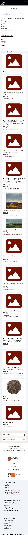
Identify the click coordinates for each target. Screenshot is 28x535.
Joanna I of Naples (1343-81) (12, 373)
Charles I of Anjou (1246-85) (11, 129)
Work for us (7, 507)
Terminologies (20, 13)
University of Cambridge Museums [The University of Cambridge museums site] (12, 500)
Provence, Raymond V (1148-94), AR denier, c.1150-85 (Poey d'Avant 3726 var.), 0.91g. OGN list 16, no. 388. (13, 340)
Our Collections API (8, 508)
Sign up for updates (14, 446)
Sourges (7, 315)
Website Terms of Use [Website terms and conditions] (9, 502)
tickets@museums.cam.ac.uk (13, 492)
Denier (4, 396)
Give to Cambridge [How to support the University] (8, 522)
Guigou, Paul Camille (11, 234)
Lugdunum (3, 41)
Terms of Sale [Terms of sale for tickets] (7, 512)
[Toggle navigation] (25, 2)
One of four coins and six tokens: (12, 311)
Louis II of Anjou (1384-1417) (12, 188)
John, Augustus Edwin (11, 426)
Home (3, 13)
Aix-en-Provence (4, 38)
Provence (5, 71)
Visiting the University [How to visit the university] (9, 520)
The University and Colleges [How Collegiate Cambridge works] (10, 518)
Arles (2, 39)
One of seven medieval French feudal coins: (13, 93)
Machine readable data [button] (9, 439)
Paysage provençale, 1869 (10, 230)
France (2, 33)
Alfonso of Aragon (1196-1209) (12, 400)
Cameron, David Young (11, 215)
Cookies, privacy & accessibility (11, 504)
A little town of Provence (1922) (11, 210)
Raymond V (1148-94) (10, 156)
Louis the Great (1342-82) (11, 261)
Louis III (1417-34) (9, 98)
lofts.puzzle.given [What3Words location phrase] (15, 493)
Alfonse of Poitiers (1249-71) (12, 316)
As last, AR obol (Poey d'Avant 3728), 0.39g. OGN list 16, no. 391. (13, 151)
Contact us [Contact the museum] (6, 505)
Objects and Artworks (11, 13)
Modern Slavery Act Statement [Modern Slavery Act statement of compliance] (11, 510)
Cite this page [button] (6, 434)
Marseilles (3, 43)
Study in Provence (8, 422)
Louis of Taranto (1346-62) (11, 375)
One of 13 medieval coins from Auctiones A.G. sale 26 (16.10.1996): (13, 368)
